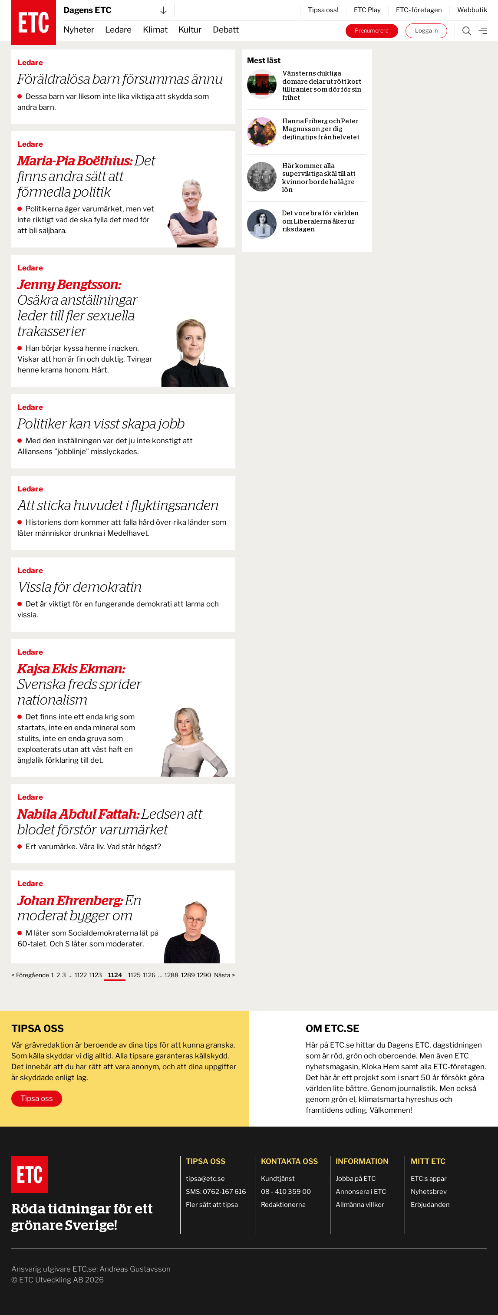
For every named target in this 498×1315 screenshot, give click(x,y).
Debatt (226, 30)
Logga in (426, 30)
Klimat (155, 30)
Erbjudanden (430, 1205)
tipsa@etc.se (205, 1179)
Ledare (118, 30)
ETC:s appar (429, 1179)
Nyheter (78, 30)
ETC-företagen (419, 10)
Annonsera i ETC (361, 1192)
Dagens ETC (115, 10)
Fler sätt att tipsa (212, 1205)
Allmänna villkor (360, 1205)
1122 (81, 975)
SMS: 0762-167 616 (216, 1192)
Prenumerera (372, 30)
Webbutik (472, 10)
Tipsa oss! (323, 10)
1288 (171, 975)
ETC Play (367, 10)
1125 (134, 975)
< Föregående (30, 975)
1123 (95, 975)
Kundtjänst (278, 1179)
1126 (149, 975)
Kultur (189, 30)
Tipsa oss (36, 1098)
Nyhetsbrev (429, 1192)
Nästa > (224, 975)
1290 (204, 975)
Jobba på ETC (356, 1179)
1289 (188, 975)
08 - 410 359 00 (286, 1192)
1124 (115, 975)
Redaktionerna (283, 1205)
